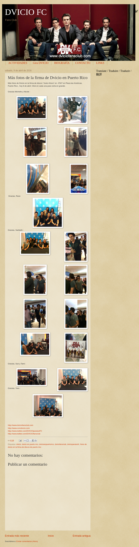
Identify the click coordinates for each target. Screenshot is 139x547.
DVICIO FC (26, 12)
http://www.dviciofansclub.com (20, 425)
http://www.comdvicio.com (19, 428)
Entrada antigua (82, 535)
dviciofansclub (60, 444)
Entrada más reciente (17, 535)
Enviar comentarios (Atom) (27, 541)
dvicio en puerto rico (30, 444)
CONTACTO (82, 62)
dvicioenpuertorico (46, 444)
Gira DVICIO (40, 62)
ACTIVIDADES (17, 62)
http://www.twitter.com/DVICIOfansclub (24, 434)
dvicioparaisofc (73, 444)
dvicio (18, 444)
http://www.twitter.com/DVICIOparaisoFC (25, 431)
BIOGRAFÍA (62, 62)
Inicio (51, 535)
